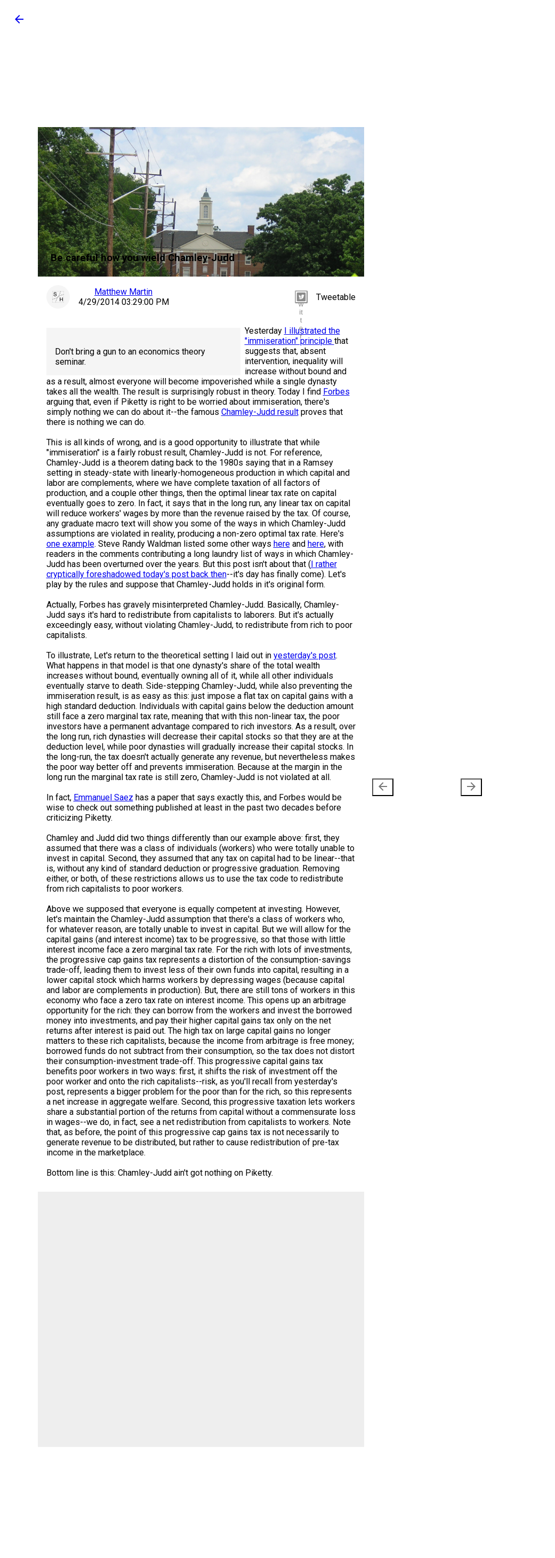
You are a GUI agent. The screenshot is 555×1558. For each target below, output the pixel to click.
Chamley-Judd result (260, 412)
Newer (400, 787)
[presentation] (382, 787)
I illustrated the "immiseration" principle (292, 336)
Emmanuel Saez (103, 797)
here (282, 544)
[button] (19, 23)
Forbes (336, 392)
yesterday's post (305, 655)
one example (70, 544)
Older (455, 787)
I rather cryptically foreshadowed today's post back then (191, 569)
